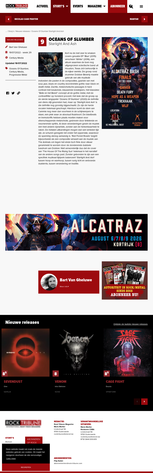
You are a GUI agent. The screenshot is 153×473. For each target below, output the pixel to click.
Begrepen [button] (26, 467)
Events (78, 6)
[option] (26, 361)
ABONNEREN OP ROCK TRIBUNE (33, 443)
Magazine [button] (97, 6)
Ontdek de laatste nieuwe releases (130, 324)
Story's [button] (60, 6)
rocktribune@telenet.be (63, 434)
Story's (11, 31)
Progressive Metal (18, 74)
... (6, 31)
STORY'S (9, 438)
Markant (8, 442)
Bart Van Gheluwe (18, 47)
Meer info (64, 286)
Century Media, (16, 71)
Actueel (42, 6)
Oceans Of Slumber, (19, 68)
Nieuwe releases (23, 31)
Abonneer (117, 6)
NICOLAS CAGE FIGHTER (21, 19)
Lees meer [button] (11, 458)
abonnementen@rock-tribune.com (68, 463)
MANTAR (139, 19)
